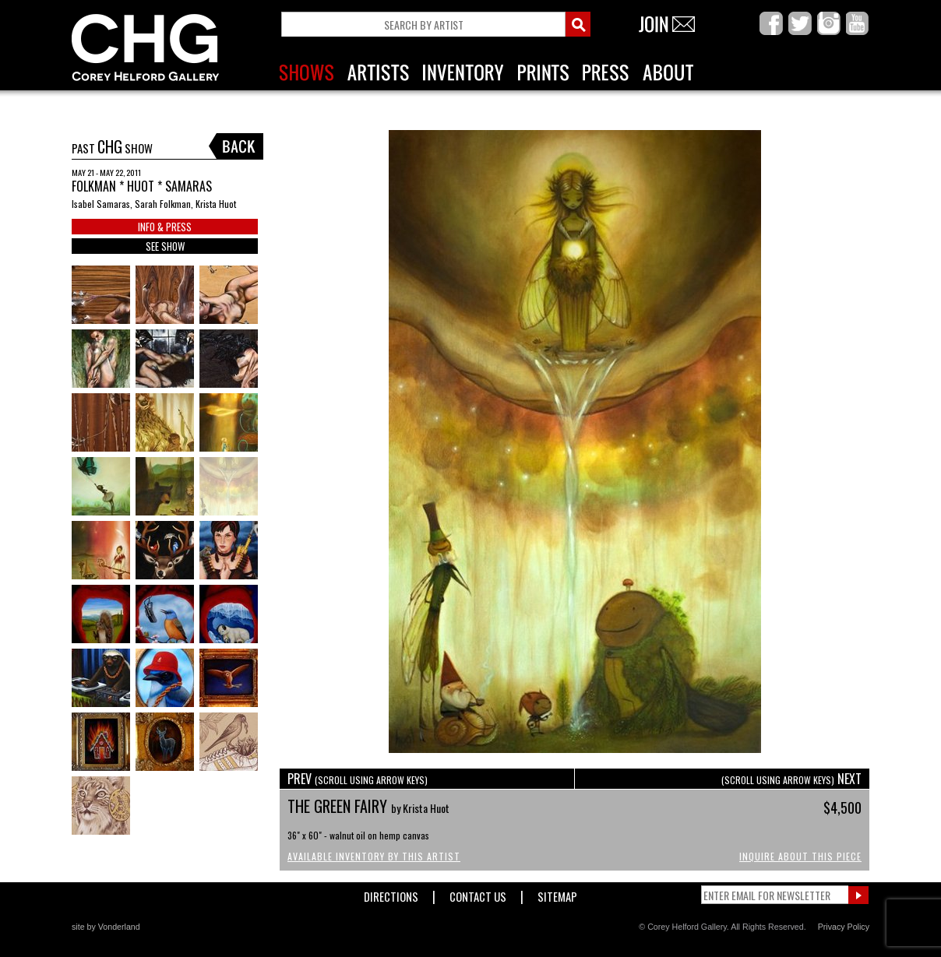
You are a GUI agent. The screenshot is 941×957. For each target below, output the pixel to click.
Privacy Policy (843, 926)
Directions (391, 893)
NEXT (791, 778)
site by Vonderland (106, 926)
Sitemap (557, 893)
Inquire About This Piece (800, 856)
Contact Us (477, 893)
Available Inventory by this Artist (373, 856)
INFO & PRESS (165, 226)
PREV (357, 778)
